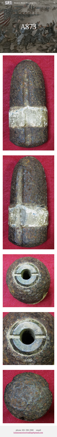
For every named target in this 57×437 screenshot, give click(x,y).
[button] (2, 3)
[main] (28, 26)
